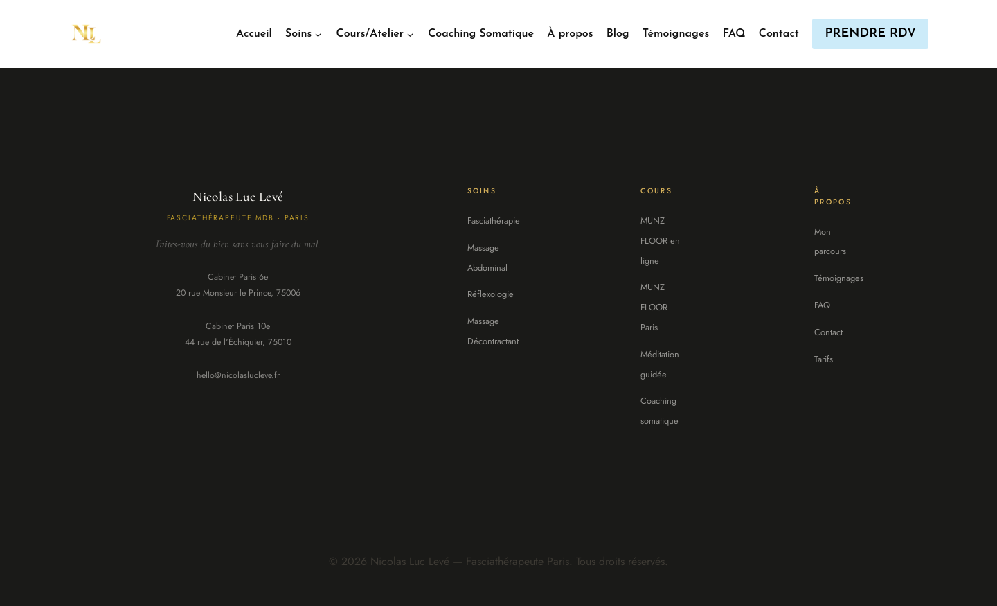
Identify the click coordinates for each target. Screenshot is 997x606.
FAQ (733, 33)
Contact (779, 33)
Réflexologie (490, 294)
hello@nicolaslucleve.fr (238, 375)
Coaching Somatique (481, 33)
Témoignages (676, 33)
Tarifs (823, 359)
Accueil (254, 33)
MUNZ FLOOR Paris (653, 307)
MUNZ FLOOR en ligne (660, 240)
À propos (570, 33)
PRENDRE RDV (870, 33)
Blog (618, 33)
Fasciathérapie (493, 220)
